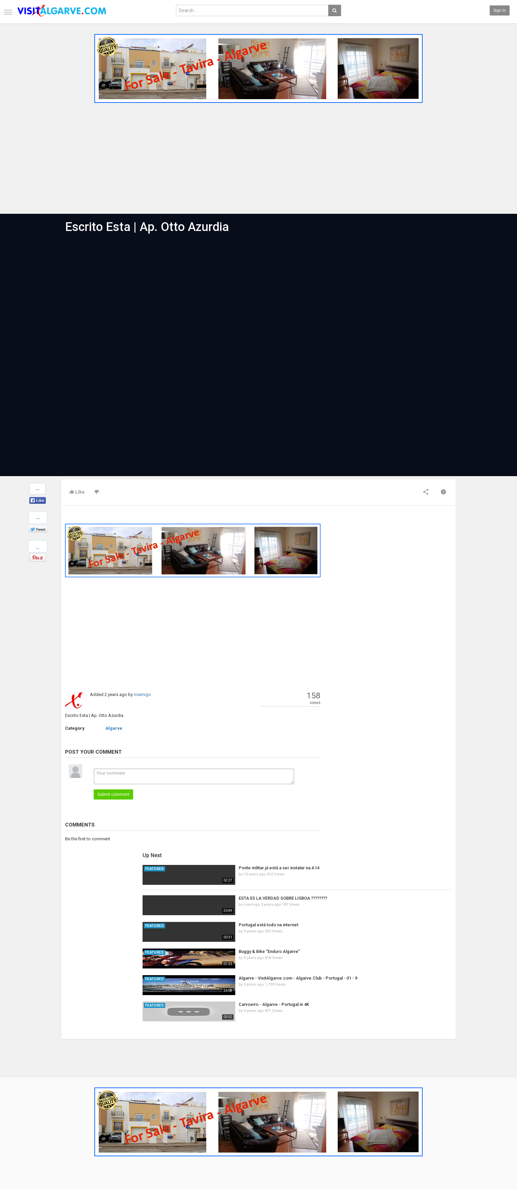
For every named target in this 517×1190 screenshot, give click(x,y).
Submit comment (113, 794)
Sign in (499, 10)
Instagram (442, 1130)
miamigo (142, 694)
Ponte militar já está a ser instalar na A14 (408, 532)
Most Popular (140, 1115)
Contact (68, 1115)
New (199, 1108)
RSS (132, 1123)
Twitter (438, 1115)
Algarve (113, 728)
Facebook (441, 1108)
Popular (202, 1115)
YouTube (440, 1123)
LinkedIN (440, 1137)
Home (66, 1108)
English (439, 1161)
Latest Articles (142, 1108)
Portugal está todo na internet (398, 589)
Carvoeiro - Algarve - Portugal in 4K (403, 668)
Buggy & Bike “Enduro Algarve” (399, 615)
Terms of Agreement (80, 1123)
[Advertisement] (258, 156)
